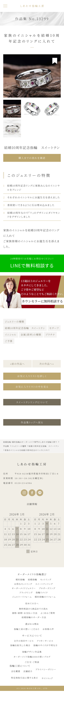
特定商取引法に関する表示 (24, 677)
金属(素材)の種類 (31, 334)
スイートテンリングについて (32, 402)
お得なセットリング (23, 583)
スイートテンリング (44, 583)
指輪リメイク (42, 592)
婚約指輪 (20, 579)
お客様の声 (48, 629)
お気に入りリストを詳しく (32, 376)
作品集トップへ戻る (32, 422)
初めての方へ (32, 603)
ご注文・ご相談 (32, 661)
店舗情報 (32, 504)
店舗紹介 (28, 671)
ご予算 (9, 341)
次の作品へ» (46, 363)
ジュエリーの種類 (14, 321)
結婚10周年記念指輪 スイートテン (25, 328)
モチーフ (54, 328)
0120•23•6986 (23, 482)
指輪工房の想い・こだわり (26, 629)
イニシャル (10, 334)
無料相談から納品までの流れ (33, 608)
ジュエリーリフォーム (22, 596)
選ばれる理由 (32, 623)
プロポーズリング (47, 588)
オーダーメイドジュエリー (24, 588)
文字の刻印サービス (24, 640)
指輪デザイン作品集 (32, 651)
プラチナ (50, 334)
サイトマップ (47, 678)
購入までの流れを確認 (32, 158)
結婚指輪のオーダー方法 (34, 617)
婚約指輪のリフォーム (45, 596)
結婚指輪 (32, 579)
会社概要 (15, 671)
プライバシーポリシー (45, 669)
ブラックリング (26, 592)
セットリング (45, 579)
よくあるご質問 (48, 612)
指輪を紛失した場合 (20, 645)
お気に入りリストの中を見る (32, 386)
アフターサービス (45, 640)
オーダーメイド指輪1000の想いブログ (31, 656)
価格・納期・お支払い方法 (25, 612)
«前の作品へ (17, 363)
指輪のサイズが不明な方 (45, 645)
